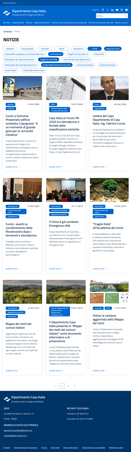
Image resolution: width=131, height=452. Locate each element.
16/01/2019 (120, 308)
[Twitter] (106, 9)
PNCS (53, 104)
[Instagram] (120, 9)
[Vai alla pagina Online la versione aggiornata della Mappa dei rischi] (100, 370)
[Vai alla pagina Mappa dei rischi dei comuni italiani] (13, 370)
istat (108, 308)
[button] (116, 447)
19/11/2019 (77, 206)
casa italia (98, 308)
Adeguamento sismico (59, 214)
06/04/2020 (120, 104)
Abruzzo (10, 104)
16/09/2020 (33, 104)
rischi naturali (12, 206)
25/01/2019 (77, 308)
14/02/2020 (33, 206)
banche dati (12, 316)
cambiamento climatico (59, 210)
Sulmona (11, 108)
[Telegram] (125, 9)
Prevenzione (99, 206)
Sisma (97, 104)
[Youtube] (116, 9)
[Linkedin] (111, 9)
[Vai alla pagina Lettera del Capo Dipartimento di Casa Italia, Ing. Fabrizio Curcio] (100, 167)
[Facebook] (102, 9)
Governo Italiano (9, 2)
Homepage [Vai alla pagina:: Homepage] (7, 31)
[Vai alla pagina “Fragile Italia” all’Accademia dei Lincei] (100, 269)
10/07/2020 (77, 104)
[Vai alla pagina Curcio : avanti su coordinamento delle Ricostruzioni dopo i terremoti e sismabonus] (13, 269)
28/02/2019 (120, 206)
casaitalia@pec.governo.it (15, 435)
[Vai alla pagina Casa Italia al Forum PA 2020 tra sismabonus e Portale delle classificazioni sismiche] (56, 167)
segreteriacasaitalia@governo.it (18, 430)
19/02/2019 (33, 308)
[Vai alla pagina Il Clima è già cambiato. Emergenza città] (56, 269)
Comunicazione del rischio (14, 211)
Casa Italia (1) (99, 108)
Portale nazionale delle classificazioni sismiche (59, 109)
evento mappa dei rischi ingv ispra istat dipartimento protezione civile (59, 311)
